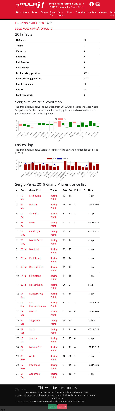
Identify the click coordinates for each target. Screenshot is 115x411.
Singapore (34, 320)
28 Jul (23, 284)
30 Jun (24, 266)
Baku (32, 222)
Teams (44, 12)
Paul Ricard (35, 257)
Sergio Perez (37, 22)
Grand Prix (53, 13)
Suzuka (33, 338)
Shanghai (34, 213)
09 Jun (24, 249)
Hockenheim (36, 284)
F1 (16, 22)
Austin (32, 355)
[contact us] (97, 3)
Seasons (26, 12)
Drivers (35, 12)
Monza (32, 311)
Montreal (34, 249)
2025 (18, 12)
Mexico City (35, 347)
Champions (81, 12)
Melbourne (35, 195)
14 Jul (23, 275)
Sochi (32, 329)
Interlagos (34, 364)
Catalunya (34, 231)
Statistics (92, 12)
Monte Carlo (35, 240)
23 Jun (24, 257)
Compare (103, 12)
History (70, 12)
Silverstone (35, 275)
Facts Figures (61, 13)
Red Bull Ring (36, 266)
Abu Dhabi (34, 373)
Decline (62, 406)
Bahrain (33, 204)
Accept (52, 406)
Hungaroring (36, 293)
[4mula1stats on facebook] (91, 3)
